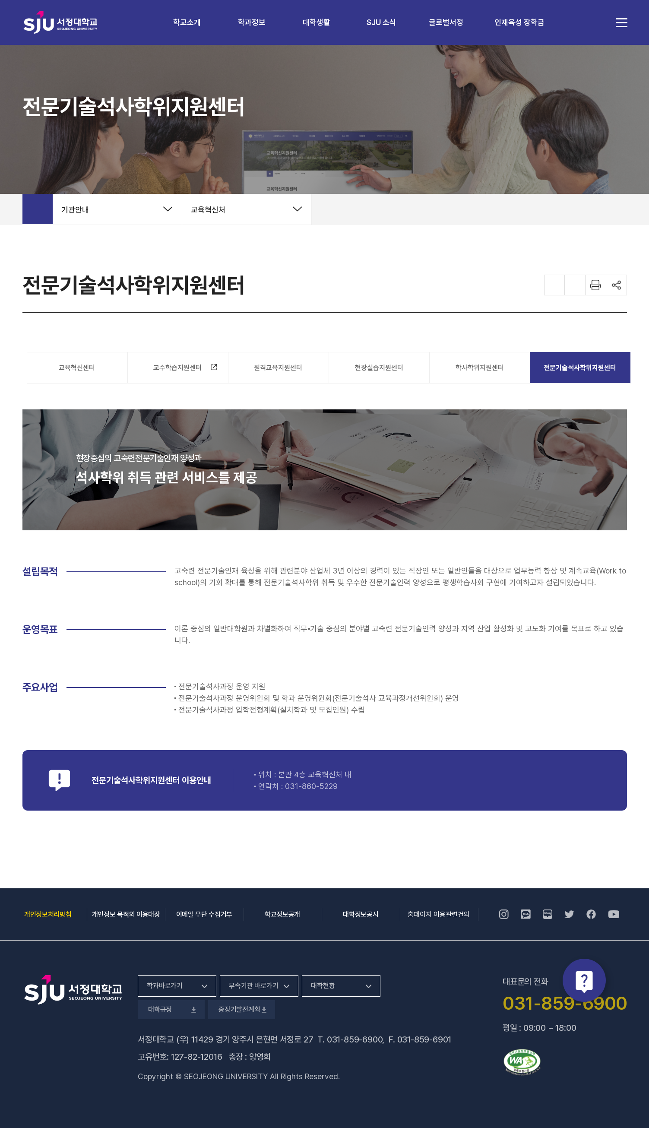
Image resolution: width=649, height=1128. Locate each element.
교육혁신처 (208, 209)
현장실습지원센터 (379, 368)
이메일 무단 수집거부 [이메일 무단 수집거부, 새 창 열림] (204, 914)
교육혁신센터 (77, 368)
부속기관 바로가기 (254, 986)
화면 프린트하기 (596, 285)
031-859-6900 (355, 1039)
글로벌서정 (446, 22)
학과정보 (252, 22)
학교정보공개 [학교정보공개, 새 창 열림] (282, 914)
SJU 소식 (381, 22)
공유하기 (616, 285)
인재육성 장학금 (519, 22)
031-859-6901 (424, 1039)
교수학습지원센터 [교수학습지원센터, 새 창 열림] (181, 370)
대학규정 (171, 1009)
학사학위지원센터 (480, 368)
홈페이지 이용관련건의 (439, 914)
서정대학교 (60, 22)
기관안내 (75, 209)
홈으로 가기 (37, 209)
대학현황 (323, 986)
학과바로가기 (165, 986)
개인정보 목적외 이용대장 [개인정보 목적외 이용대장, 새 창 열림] (126, 914)
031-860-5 (304, 786)
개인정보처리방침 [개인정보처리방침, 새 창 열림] (47, 914)
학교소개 (187, 22)
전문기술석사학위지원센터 (580, 368)
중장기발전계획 (241, 1009)
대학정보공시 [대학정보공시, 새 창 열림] (360, 914)
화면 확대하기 (554, 285)
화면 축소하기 (575, 285)
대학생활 (316, 22)
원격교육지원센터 (278, 368)
